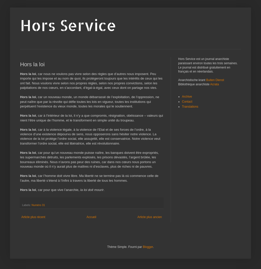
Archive (187, 96)
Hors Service (68, 25)
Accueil (91, 217)
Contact (187, 101)
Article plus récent (33, 217)
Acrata (214, 84)
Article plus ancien (150, 217)
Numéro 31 (38, 205)
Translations (190, 106)
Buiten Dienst (215, 80)
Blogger (148, 247)
